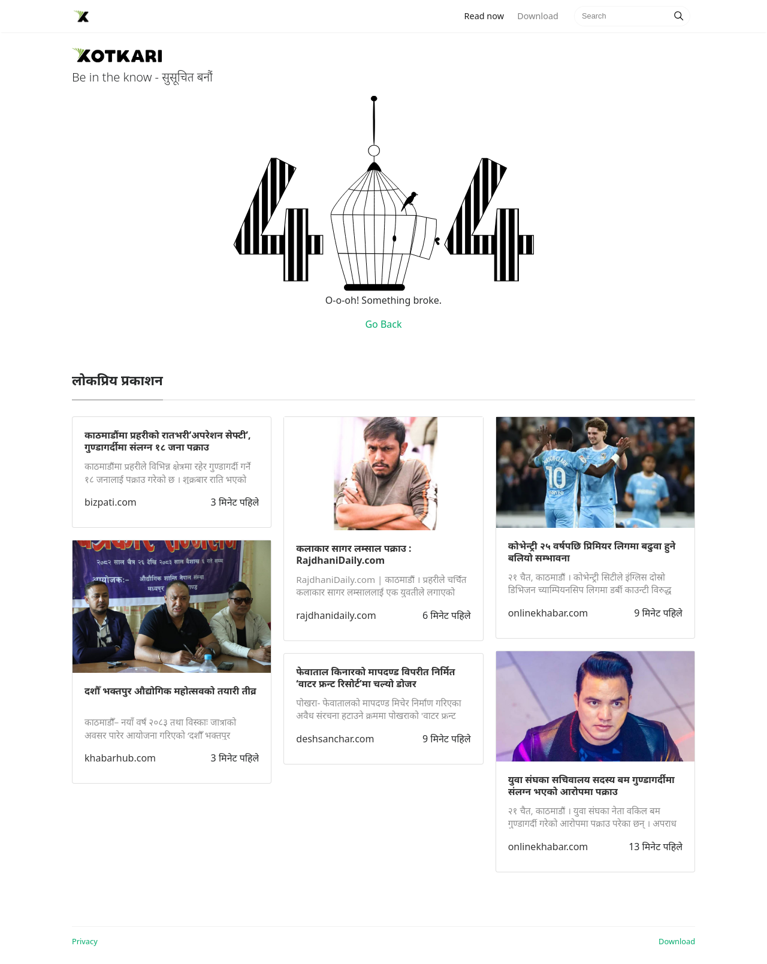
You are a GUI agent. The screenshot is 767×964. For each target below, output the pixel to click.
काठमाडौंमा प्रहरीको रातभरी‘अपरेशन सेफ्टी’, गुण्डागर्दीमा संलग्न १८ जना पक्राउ (167, 441)
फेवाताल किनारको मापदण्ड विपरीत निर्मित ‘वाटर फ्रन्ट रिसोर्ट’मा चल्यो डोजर (375, 677)
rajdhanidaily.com (336, 615)
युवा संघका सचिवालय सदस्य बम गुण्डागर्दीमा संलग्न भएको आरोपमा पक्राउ (591, 785)
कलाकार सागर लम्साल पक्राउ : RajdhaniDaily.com (353, 554)
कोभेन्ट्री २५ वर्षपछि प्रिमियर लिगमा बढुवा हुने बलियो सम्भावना (592, 551)
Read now (487, 15)
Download (537, 16)
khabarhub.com (120, 757)
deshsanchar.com (335, 738)
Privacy (85, 941)
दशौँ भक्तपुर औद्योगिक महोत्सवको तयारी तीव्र (170, 690)
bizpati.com (110, 502)
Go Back (383, 324)
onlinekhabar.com (548, 613)
